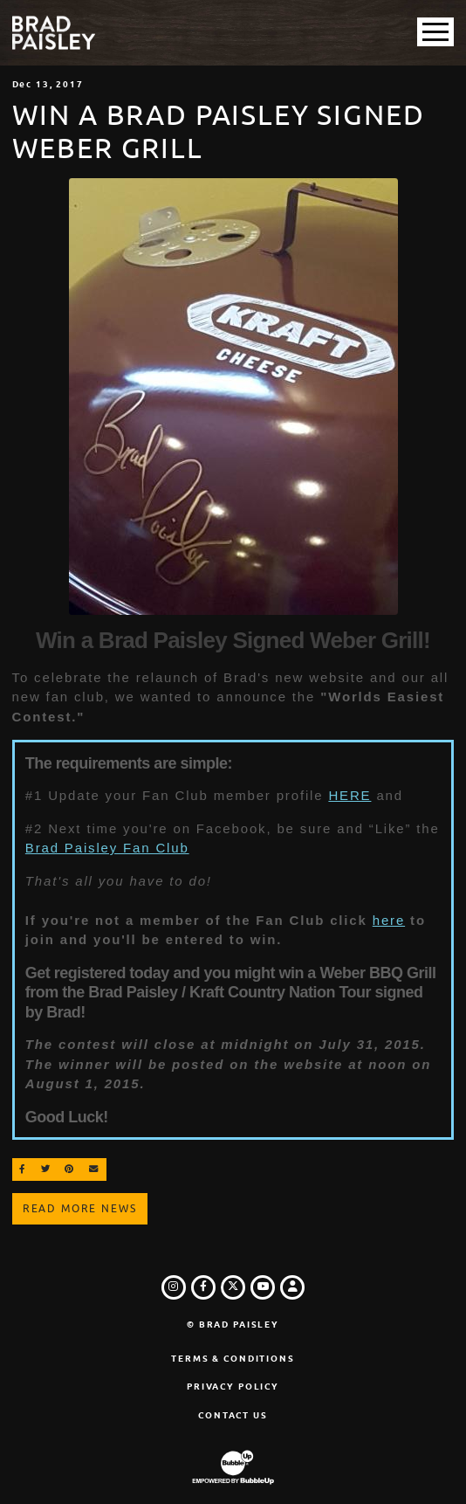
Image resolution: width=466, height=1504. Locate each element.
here (389, 920)
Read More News (80, 1209)
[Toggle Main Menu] (435, 31)
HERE (349, 795)
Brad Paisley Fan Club (107, 847)
